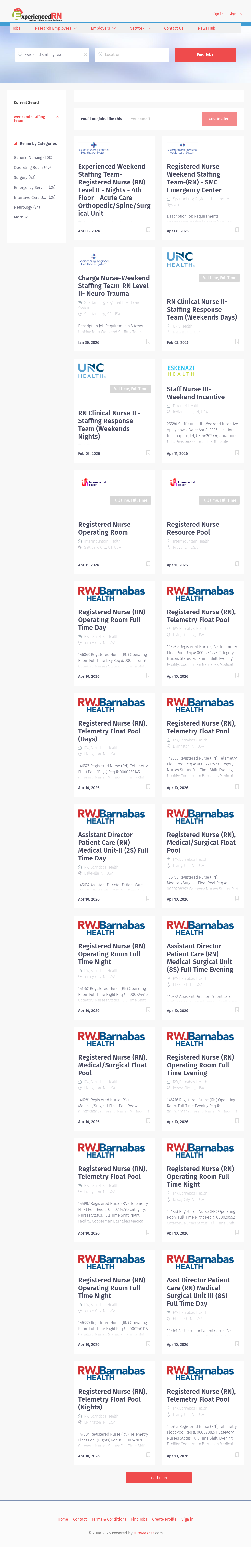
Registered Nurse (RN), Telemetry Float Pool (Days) (112, 731)
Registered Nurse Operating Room (104, 528)
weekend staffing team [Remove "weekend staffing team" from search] (29, 118)
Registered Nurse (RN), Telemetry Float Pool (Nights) (112, 1399)
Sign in (218, 14)
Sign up (235, 14)
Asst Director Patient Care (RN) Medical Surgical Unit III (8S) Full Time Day (198, 1292)
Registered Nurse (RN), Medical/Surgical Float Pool (201, 842)
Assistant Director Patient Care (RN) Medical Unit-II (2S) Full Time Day (113, 846)
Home (63, 1519)
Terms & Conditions (109, 1519)
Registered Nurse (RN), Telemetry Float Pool (201, 616)
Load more (158, 1477)
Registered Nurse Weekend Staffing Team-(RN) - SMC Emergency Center (194, 178)
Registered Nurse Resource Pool (193, 528)
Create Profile (164, 1519)
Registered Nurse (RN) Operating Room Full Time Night (111, 954)
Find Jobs (205, 54)
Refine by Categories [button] (38, 143)
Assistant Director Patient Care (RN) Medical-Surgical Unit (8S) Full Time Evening (200, 958)
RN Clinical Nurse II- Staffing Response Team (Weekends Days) (202, 309)
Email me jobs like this (101, 119)
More (18, 217)
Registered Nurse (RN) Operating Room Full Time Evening (200, 1065)
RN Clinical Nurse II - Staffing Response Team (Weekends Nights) (109, 424)
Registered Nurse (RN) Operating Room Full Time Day (111, 620)
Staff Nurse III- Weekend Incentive (196, 393)
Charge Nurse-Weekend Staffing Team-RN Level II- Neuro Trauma (114, 286)
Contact (80, 1519)
